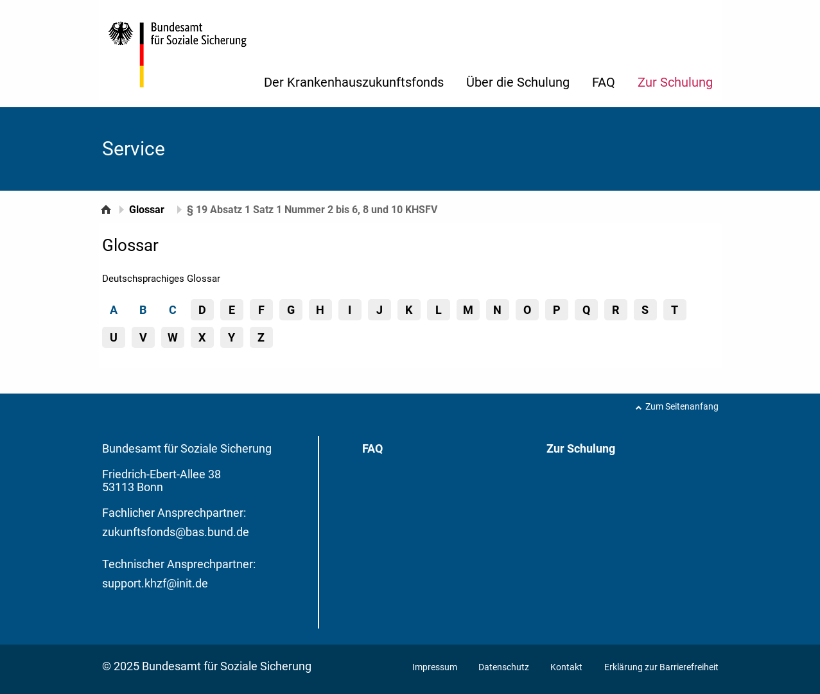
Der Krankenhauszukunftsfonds (354, 82)
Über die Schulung (518, 82)
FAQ (603, 82)
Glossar (146, 210)
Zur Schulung (675, 82)
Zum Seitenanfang (682, 406)
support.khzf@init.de (155, 583)
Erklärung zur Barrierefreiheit (661, 667)
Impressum (435, 667)
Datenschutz (504, 667)
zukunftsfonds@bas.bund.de (175, 532)
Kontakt (566, 667)
